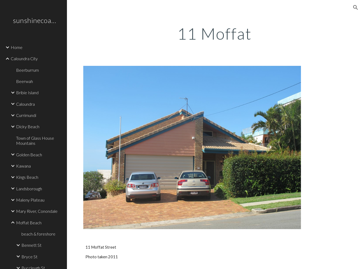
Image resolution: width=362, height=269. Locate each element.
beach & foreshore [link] (38, 233)
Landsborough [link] (29, 188)
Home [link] (16, 47)
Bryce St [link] (29, 256)
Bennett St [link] (31, 245)
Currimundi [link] (26, 115)
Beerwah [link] (24, 81)
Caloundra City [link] (24, 58)
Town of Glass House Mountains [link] (35, 140)
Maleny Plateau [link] (30, 199)
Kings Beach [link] (27, 177)
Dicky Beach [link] (27, 126)
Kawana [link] (23, 165)
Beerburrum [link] (27, 70)
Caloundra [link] (25, 104)
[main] (214, 33)
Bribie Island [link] (27, 92)
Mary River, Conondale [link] (37, 211)
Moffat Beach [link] (29, 222)
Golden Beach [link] (29, 154)
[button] (355, 7)
